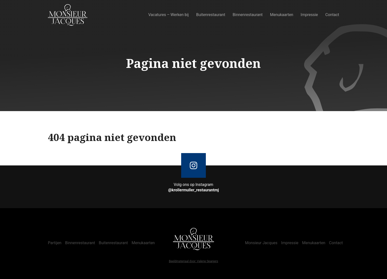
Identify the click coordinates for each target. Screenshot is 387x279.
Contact (332, 14)
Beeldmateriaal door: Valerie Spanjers (193, 261)
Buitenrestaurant (210, 14)
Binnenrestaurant (248, 14)
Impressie (309, 14)
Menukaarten (281, 14)
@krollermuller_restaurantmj (193, 190)
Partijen (54, 242)
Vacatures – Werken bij (168, 14)
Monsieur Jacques (261, 242)
